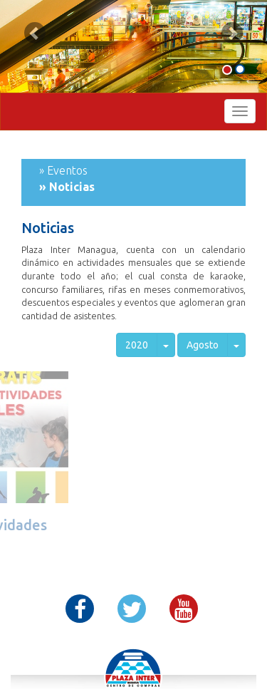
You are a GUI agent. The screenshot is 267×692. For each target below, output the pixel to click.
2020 (136, 345)
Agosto (203, 345)
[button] (35, 32)
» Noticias (67, 186)
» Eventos (63, 170)
